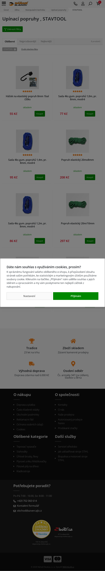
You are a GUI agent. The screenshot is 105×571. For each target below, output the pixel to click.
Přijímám (76, 296)
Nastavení (29, 296)
